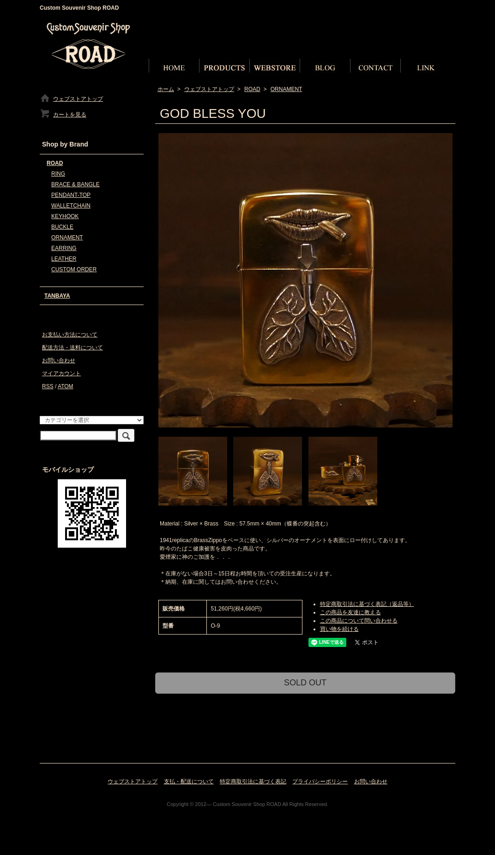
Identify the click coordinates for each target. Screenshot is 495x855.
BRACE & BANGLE (75, 184)
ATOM (65, 386)
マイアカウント (61, 373)
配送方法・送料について (72, 347)
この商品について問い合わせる (359, 620)
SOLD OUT (305, 682)
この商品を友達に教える (350, 612)
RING (58, 174)
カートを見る (63, 114)
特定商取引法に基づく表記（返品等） (367, 604)
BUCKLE (62, 227)
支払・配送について (189, 781)
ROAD (252, 89)
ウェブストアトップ (209, 89)
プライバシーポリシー (320, 781)
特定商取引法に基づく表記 (253, 781)
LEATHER (63, 259)
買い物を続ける (339, 629)
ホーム (165, 89)
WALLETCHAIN (71, 205)
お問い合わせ (58, 360)
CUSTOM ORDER (74, 269)
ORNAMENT (286, 89)
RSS (48, 386)
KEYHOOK (64, 216)
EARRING (64, 248)
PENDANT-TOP (71, 195)
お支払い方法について (69, 334)
